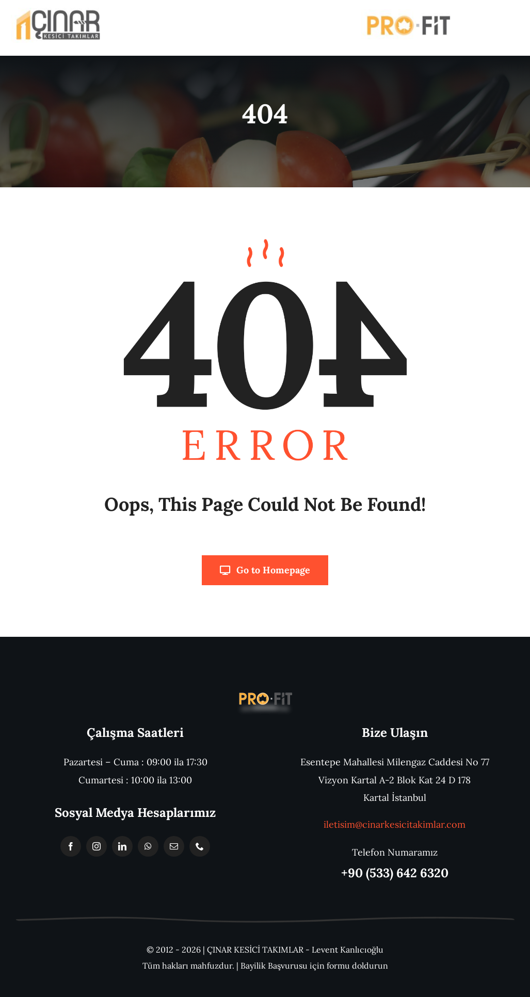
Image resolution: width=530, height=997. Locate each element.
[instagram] (96, 846)
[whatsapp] (148, 846)
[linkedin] (122, 846)
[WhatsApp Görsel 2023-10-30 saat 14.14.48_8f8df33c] (57, 12)
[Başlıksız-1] (265, 693)
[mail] (174, 846)
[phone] (199, 846)
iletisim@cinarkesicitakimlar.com (394, 824)
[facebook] (70, 846)
